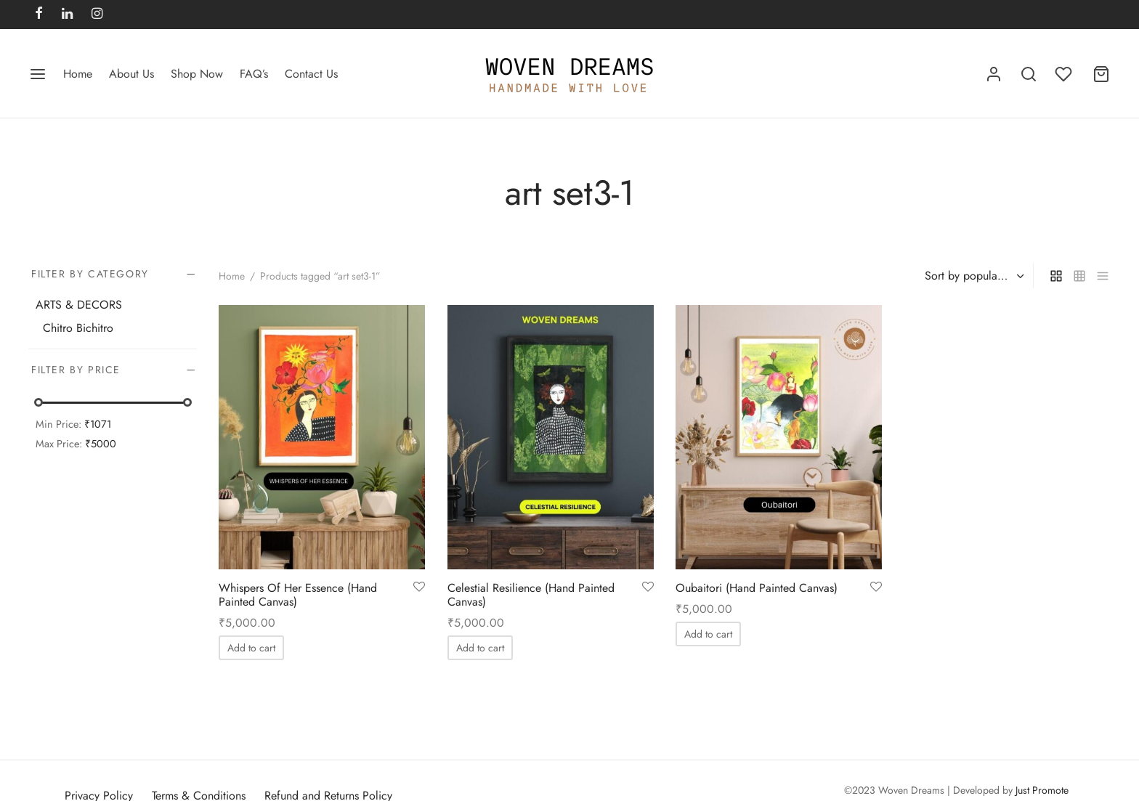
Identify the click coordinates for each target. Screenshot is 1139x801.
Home (77, 73)
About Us (131, 73)
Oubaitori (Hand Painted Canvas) (757, 588)
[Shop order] (972, 276)
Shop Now (197, 73)
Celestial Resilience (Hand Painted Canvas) (531, 595)
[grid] (1056, 275)
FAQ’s (254, 73)
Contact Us (311, 73)
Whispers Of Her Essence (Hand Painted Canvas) (298, 595)
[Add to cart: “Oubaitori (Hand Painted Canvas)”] (708, 634)
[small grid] (1079, 275)
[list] (1103, 275)
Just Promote (1042, 790)
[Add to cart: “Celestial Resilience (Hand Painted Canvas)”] (480, 648)
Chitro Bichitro (78, 328)
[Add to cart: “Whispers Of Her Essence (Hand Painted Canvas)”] (251, 648)
